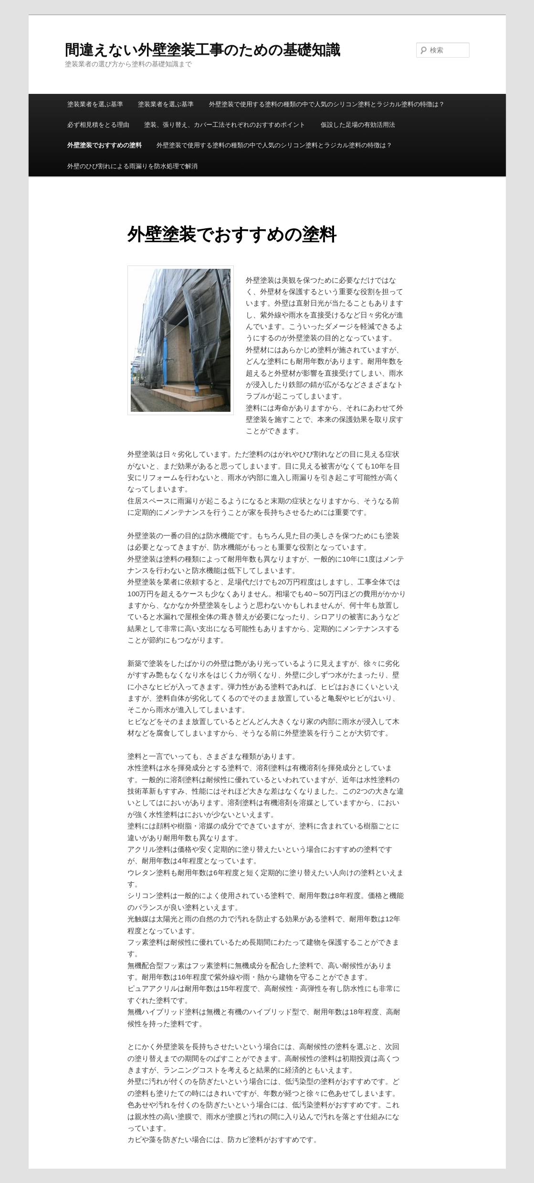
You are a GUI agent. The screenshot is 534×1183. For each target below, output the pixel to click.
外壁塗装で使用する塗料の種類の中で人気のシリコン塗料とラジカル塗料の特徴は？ (327, 104)
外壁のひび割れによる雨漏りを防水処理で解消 (132, 166)
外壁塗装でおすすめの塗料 (104, 145)
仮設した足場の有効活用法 (358, 124)
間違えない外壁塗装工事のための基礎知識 (202, 50)
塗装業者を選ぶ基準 (95, 104)
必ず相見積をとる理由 (98, 124)
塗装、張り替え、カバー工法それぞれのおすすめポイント (224, 124)
